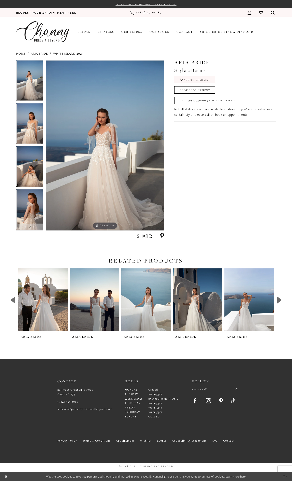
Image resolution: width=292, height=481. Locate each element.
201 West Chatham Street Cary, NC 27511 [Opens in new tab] (75, 392)
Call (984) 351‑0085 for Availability (208, 100)
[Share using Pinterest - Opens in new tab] (162, 236)
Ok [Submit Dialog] (285, 476)
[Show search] (272, 12)
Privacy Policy (67, 440)
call (207, 114)
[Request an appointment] (46, 12)
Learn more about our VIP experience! (145, 4)
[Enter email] (215, 389)
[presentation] (43, 299)
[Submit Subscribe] (236, 389)
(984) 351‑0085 (67, 401)
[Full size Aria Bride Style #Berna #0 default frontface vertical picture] (105, 145)
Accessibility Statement (189, 440)
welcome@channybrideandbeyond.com (85, 409)
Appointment (125, 440)
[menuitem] (46, 12)
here (243, 476)
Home (21, 53)
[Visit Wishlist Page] (261, 12)
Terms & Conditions (97, 440)
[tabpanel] (29, 81)
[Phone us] (146, 12)
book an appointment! (231, 114)
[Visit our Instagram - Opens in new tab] (208, 401)
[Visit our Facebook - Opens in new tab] (195, 401)
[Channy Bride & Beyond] (43, 31)
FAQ (215, 440)
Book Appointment (195, 90)
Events (162, 440)
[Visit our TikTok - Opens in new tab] (233, 401)
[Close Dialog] (6, 476)
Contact (229, 440)
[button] (249, 12)
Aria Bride (39, 53)
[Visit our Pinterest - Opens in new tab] (221, 401)
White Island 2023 (68, 53)
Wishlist (146, 440)
